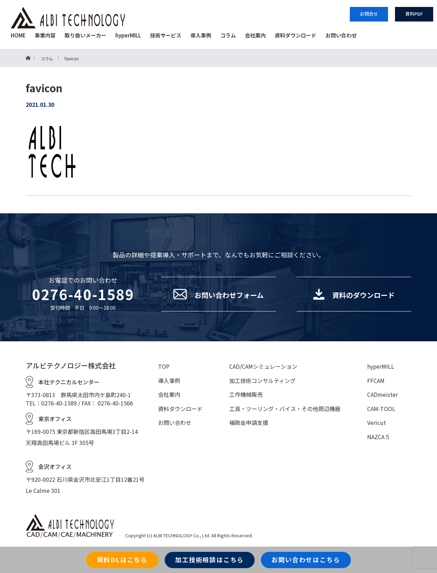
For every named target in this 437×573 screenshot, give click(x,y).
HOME (18, 35)
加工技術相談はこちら (209, 559)
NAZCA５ (378, 437)
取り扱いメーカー (85, 35)
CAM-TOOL (381, 408)
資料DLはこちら (122, 559)
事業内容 (45, 35)
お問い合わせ (341, 35)
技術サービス (165, 35)
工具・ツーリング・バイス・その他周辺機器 (284, 408)
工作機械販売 (246, 394)
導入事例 (200, 35)
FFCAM (376, 380)
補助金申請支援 (248, 422)
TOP (164, 366)
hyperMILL (128, 35)
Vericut (376, 422)
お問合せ (369, 13)
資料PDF (414, 13)
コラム (228, 35)
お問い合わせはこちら (305, 559)
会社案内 (255, 35)
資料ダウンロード (295, 35)
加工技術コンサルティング (262, 380)
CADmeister (382, 394)
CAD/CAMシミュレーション (263, 366)
